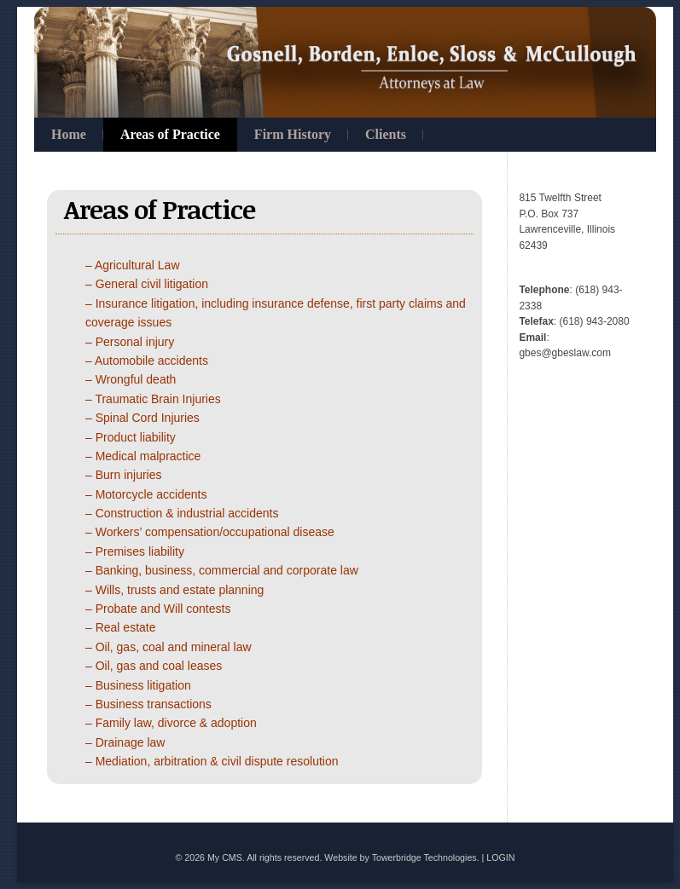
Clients (385, 134)
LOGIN (500, 857)
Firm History (292, 134)
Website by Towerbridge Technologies (400, 857)
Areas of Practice (170, 134)
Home (68, 134)
